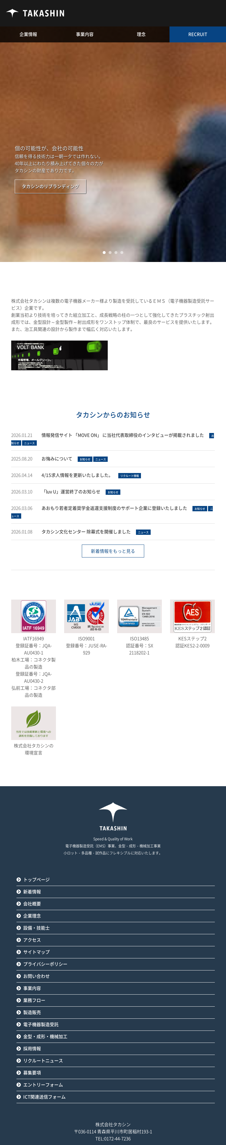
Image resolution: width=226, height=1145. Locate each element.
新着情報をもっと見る (113, 551)
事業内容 (32, 988)
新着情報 (32, 892)
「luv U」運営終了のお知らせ (70, 491)
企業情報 (28, 34)
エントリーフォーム (43, 1085)
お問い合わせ (36, 976)
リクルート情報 (129, 475)
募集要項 (32, 1073)
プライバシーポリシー (45, 964)
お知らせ (85, 459)
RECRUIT (197, 34)
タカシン (35, 13)
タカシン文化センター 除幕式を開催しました (86, 532)
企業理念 (32, 916)
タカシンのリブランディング (50, 186)
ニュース (29, 443)
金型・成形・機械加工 (45, 1036)
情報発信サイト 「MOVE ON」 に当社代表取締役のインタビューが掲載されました (122, 435)
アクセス (32, 940)
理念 (141, 34)
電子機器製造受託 (41, 1024)
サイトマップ (36, 952)
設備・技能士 (36, 928)
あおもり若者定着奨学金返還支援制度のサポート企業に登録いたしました (114, 508)
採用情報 (32, 1048)
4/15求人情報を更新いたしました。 (77, 475)
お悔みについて (56, 459)
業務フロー (34, 1000)
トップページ (36, 879)
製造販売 (32, 1012)
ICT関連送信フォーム (44, 1097)
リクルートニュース (43, 1060)
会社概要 (32, 904)
